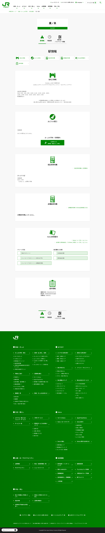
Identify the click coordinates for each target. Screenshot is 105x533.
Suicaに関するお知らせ (83, 441)
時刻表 (49, 40)
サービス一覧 (18, 423)
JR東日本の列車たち (19, 389)
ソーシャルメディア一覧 (59, 515)
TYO (77, 395)
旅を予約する (61, 367)
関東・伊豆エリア (61, 358)
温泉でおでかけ (80, 363)
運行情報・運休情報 (19, 382)
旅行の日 (36, 435)
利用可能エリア (61, 445)
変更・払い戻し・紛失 (40, 353)
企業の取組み (37, 500)
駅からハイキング (80, 393)
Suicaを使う (80, 422)
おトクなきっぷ (18, 356)
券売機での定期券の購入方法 (41, 382)
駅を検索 (32, 11)
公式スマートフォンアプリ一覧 (77, 515)
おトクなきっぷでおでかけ (82, 356)
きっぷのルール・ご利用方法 (41, 364)
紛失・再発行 (79, 427)
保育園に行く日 (37, 433)
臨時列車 (16, 379)
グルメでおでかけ (80, 361)
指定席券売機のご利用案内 (81, 168)
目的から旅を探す (81, 353)
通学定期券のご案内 (39, 384)
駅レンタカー (79, 388)
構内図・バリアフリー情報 (60, 40)
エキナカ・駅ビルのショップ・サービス (20, 418)
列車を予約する (61, 371)
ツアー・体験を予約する (63, 373)
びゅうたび (59, 391)
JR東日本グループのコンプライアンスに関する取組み (61, 523)
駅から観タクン (80, 398)
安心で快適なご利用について (21, 495)
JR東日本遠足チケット (20, 369)
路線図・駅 (18, 393)
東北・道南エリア (61, 356)
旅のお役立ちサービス (83, 380)
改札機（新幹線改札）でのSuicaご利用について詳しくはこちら (72, 242)
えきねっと (17, 358)
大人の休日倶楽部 (80, 383)
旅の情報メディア (62, 380)
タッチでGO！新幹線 (62, 449)
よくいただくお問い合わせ (68, 2)
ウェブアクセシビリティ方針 (81, 523)
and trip (59, 383)
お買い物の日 (37, 431)
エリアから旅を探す (63, 353)
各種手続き (79, 425)
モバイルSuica (37, 377)
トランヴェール (61, 388)
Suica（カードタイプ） (64, 422)
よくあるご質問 (80, 437)
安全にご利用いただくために (40, 495)
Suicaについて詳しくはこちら (80, 240)
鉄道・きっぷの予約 (22, 11)
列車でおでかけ (80, 358)
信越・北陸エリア (61, 361)
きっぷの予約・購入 (20, 353)
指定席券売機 (17, 363)
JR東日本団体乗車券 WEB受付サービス (21, 366)
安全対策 (17, 500)
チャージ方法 (79, 432)
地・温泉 (78, 391)
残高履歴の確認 (80, 430)
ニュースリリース (55, 2)
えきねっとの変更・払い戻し (41, 360)
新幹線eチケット (18, 361)
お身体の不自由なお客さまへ (21, 401)
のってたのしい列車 (19, 386)
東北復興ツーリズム (62, 393)
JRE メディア (60, 386)
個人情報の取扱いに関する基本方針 (40, 523)
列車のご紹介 (18, 373)
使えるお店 (79, 434)
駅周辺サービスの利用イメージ (40, 424)
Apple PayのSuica (38, 379)
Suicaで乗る (61, 441)
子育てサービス (38, 418)
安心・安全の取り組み (19, 403)
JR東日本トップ (12, 11)
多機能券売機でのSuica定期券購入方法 (78, 207)
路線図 (16, 399)
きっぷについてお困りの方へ (41, 356)
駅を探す (16, 396)
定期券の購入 (37, 373)
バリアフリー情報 (25, 515)
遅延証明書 (17, 384)
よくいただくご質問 (39, 358)
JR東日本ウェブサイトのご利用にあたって (22, 523)
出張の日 (36, 428)
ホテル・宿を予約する (62, 376)
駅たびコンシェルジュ (81, 386)
